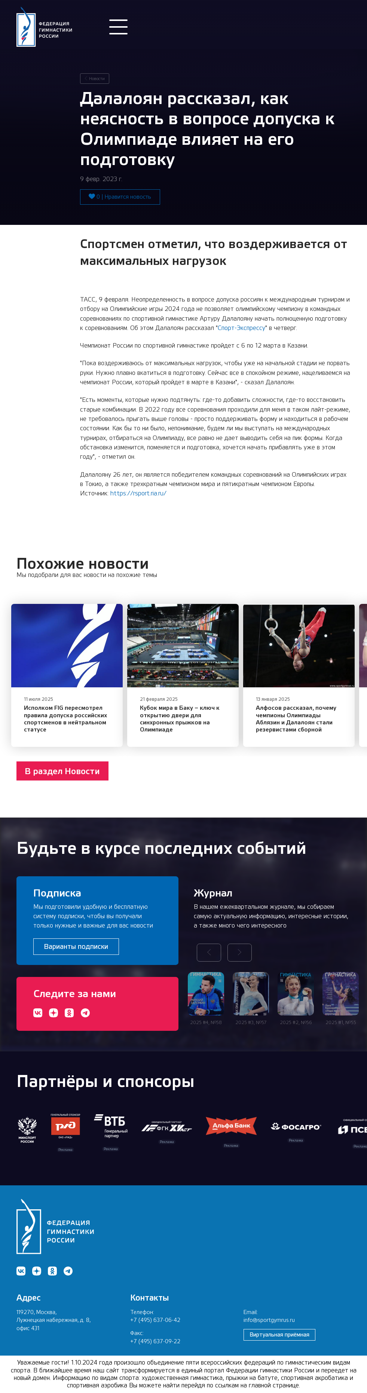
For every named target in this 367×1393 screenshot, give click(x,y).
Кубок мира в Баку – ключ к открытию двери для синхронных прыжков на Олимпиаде (208, 731)
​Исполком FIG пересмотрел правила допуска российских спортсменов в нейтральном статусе (76, 731)
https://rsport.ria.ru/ (138, 493)
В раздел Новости (62, 787)
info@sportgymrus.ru (269, 1320)
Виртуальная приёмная (279, 1334)
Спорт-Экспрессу (241, 328)
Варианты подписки (76, 946)
